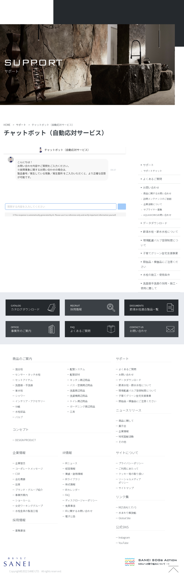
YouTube (125, 543)
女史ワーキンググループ (29, 505)
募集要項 (20, 530)
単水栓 (19, 390)
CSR (17, 474)
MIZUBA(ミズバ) (129, 507)
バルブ (19, 417)
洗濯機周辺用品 (79, 395)
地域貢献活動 (126, 436)
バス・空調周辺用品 (81, 385)
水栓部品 (20, 411)
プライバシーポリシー (131, 463)
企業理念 (20, 463)
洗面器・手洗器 (24, 385)
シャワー (20, 395)
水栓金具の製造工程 (26, 511)
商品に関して (126, 420)
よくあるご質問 (152, 179)
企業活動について (152, 204)
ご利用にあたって (129, 468)
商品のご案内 (22, 358)
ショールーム (22, 500)
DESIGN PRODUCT (25, 440)
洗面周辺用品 (77, 390)
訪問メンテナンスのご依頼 (157, 198)
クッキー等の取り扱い (131, 474)
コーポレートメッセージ (29, 468)
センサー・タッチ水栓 (27, 374)
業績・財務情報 (74, 474)
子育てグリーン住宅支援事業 (160, 253)
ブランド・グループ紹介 (29, 490)
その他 (122, 442)
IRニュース (71, 463)
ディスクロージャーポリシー (81, 500)
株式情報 (70, 484)
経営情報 (70, 468)
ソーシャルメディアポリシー (130, 481)
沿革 (17, 484)
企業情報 (124, 431)
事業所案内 (21, 495)
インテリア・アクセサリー (30, 401)
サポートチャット (152, 170)
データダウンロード (155, 223)
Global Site (126, 518)
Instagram (126, 537)
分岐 (17, 406)
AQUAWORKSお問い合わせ (157, 215)
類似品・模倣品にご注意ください (137, 401)
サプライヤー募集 (152, 209)
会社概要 (20, 479)
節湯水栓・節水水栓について (160, 231)
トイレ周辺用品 (79, 401)
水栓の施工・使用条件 (156, 275)
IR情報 (67, 452)
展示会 (122, 426)
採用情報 (19, 520)
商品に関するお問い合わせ (157, 193)
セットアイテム (24, 380)
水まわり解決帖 (129, 512)
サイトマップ (126, 488)
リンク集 (122, 496)
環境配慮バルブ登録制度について (137, 390)
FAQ (67, 495)
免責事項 (70, 505)
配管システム (77, 369)
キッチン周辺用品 (80, 380)
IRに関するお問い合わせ (79, 511)
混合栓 (19, 369)
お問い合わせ (151, 187)
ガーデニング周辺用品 (82, 406)
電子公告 (70, 516)
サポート (148, 165)
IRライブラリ (72, 479)
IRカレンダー (72, 490)
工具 (72, 411)
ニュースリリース (128, 410)
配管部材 (75, 374)
